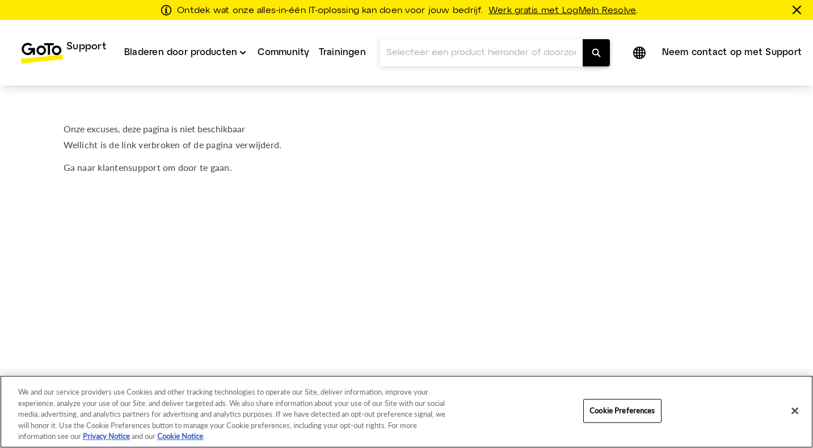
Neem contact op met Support (732, 52)
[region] (406, 411)
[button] (640, 53)
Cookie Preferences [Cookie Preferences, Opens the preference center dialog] (622, 410)
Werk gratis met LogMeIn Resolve (562, 10)
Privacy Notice (106, 436)
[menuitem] (63, 53)
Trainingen (342, 52)
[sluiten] (798, 9)
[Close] (794, 411)
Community (283, 52)
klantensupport (129, 167)
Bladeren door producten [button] (181, 52)
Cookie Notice (180, 436)
